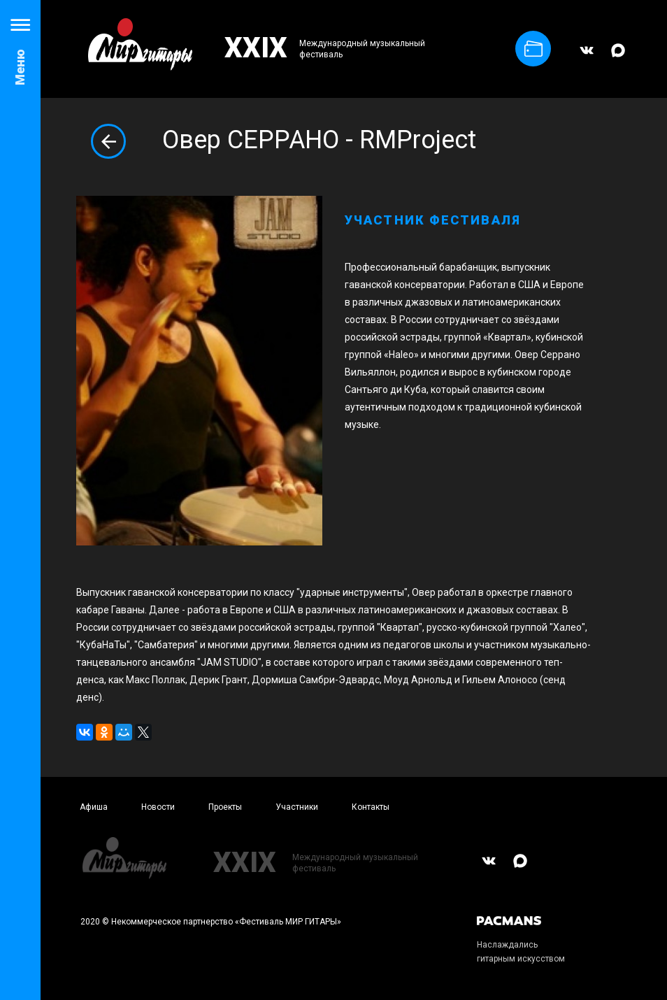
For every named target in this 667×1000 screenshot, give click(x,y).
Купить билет (533, 49)
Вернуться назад (108, 141)
